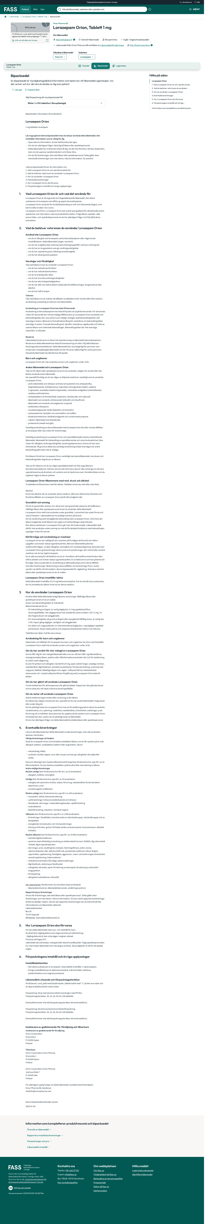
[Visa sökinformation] (149, 9)
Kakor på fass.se (101, 1186)
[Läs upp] (17, 89)
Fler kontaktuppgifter (68, 1182)
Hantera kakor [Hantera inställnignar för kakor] (100, 1190)
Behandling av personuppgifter (108, 1178)
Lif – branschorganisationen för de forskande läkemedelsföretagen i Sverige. (27, 1180)
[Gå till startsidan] (10, 9)
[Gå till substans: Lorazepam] (87, 56)
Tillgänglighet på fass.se (105, 1174)
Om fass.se (99, 1170)
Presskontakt (100, 1182)
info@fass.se (71, 1174)
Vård (35, 9)
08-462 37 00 (72, 1170)
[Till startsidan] (5, 16)
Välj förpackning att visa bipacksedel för (44, 97)
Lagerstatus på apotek (142, 1170)
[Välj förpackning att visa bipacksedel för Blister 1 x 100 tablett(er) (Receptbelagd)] (65, 103)
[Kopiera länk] (32, 89)
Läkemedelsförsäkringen (112, 45)
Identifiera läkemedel (142, 1174)
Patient (25, 9)
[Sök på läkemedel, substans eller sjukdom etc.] (104, 9)
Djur (43, 9)
